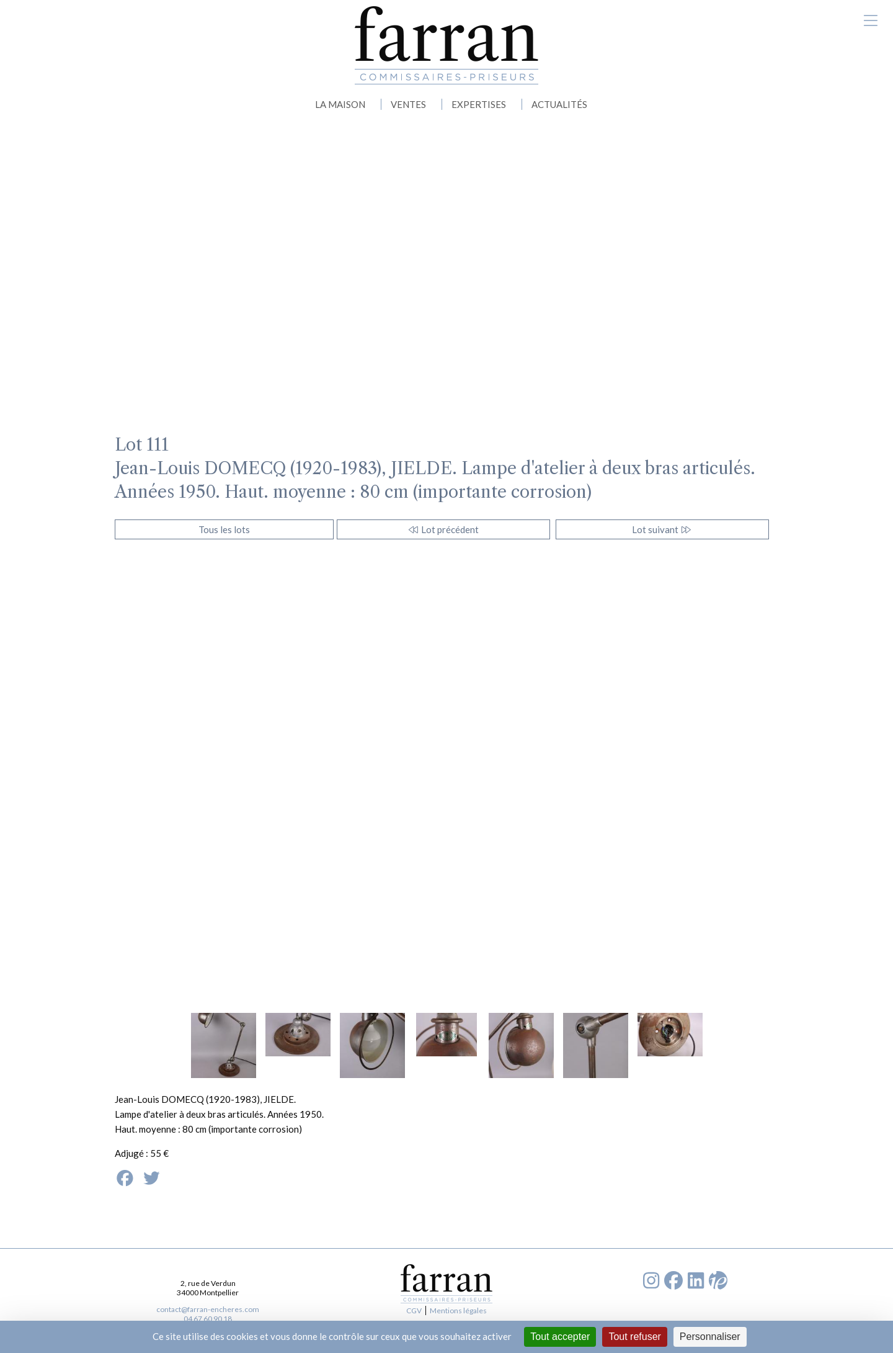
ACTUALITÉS (559, 104)
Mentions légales (458, 1310)
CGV (414, 1310)
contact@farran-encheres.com (207, 1309)
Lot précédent (443, 529)
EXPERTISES (478, 104)
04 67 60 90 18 (208, 1318)
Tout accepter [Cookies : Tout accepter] (560, 1336)
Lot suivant (662, 529)
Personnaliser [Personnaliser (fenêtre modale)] (710, 1336)
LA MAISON (340, 104)
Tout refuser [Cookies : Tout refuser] (634, 1336)
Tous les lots (224, 529)
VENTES (408, 104)
